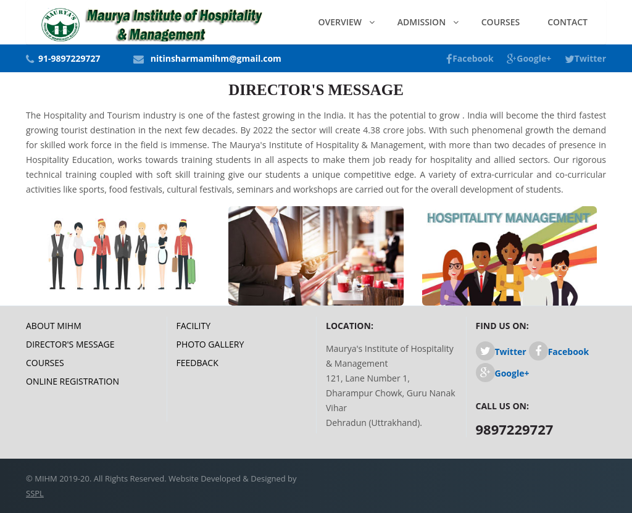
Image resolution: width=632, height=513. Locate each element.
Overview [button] (341, 22)
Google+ (529, 58)
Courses (500, 22)
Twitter (585, 58)
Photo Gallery (210, 344)
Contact (567, 22)
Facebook (470, 58)
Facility (194, 326)
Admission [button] (422, 22)
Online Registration (72, 381)
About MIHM (53, 326)
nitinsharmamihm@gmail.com (216, 58)
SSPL (35, 493)
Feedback (197, 363)
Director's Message (70, 344)
